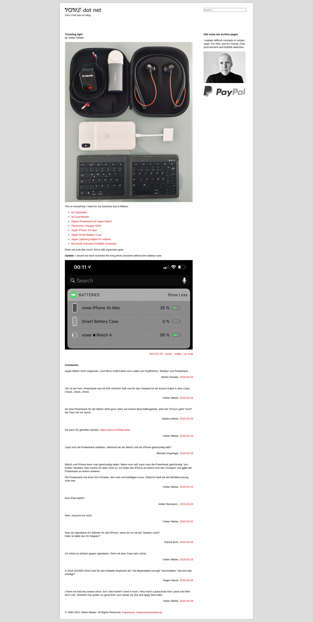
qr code (188, 353)
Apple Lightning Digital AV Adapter (91, 239)
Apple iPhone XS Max (84, 230)
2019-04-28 (186, 580)
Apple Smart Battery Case (86, 234)
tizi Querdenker (80, 216)
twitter (177, 353)
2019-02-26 (186, 542)
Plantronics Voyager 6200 (86, 225)
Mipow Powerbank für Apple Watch (91, 221)
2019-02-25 (155, 353)
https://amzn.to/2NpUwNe (115, 429)
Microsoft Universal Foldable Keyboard (93, 243)
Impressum (128, 612)
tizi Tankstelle (79, 212)
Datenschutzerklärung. (149, 612)
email (168, 353)
